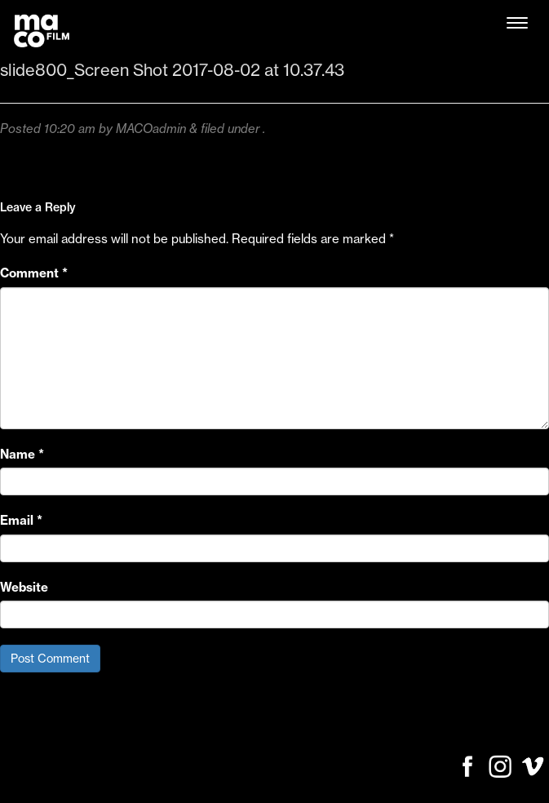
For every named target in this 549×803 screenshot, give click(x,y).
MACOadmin (151, 128)
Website (24, 587)
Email (21, 520)
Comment (34, 273)
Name (22, 454)
